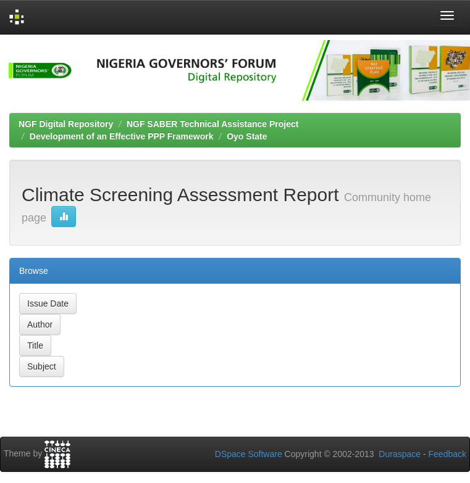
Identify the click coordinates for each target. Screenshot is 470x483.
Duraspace (400, 454)
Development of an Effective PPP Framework (122, 136)
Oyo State (247, 136)
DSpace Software (248, 454)
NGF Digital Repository (66, 124)
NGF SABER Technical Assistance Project (213, 124)
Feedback (447, 454)
